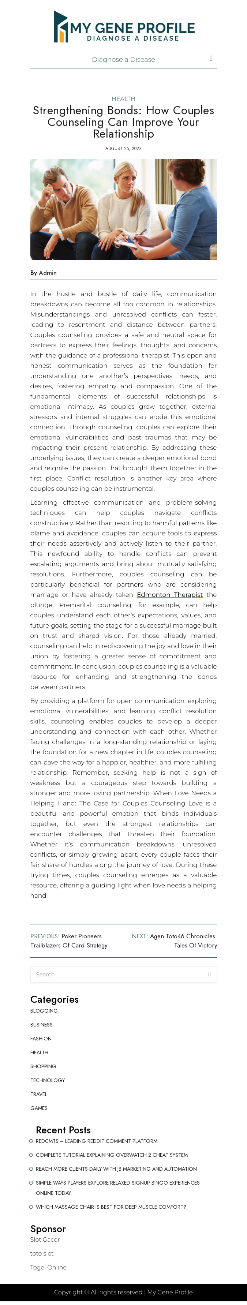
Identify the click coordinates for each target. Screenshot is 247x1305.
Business (41, 1024)
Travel (38, 1094)
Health (124, 99)
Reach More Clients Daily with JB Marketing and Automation (116, 1169)
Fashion (41, 1038)
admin (48, 272)
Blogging (44, 1010)
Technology (47, 1080)
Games (39, 1108)
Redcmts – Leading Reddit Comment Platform (96, 1141)
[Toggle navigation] (211, 58)
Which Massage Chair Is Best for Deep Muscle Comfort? (111, 1207)
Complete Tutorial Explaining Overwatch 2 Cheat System (112, 1155)
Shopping (43, 1066)
